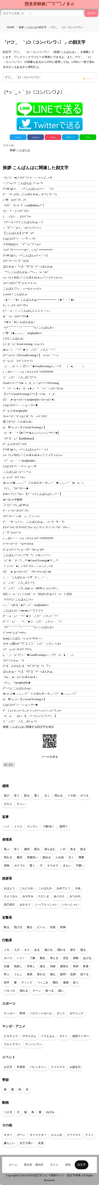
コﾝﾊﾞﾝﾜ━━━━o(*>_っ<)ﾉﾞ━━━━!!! (28, 249)
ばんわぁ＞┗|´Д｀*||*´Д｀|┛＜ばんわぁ (28, 266)
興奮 (81, 857)
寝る (83, 949)
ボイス (54, 1164)
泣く (47, 795)
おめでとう (64, 888)
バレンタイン (38, 1066)
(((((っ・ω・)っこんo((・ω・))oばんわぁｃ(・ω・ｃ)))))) (37, 593)
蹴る (29, 927)
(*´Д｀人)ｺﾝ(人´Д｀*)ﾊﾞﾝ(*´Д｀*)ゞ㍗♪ (27, 665)
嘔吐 (55, 982)
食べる (49, 990)
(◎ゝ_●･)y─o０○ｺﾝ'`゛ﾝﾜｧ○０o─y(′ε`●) (27, 571)
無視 (29, 974)
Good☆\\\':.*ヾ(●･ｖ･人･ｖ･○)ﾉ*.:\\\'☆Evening (31, 383)
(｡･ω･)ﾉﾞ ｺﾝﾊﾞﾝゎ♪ (14, 477)
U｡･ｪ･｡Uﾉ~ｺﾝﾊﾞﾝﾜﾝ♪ (15, 305)
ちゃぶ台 (56, 1134)
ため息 (60, 857)
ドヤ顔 (71, 795)
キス (27, 949)
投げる (18, 927)
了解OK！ (49, 826)
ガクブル (19, 865)
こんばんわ (45, 888)
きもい (67, 865)
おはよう (9, 888)
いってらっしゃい (46, 904)
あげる (87, 958)
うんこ (18, 974)
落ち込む (50, 849)
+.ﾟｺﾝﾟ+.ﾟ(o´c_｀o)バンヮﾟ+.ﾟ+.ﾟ (22, 227)
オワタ (84, 795)
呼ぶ (6, 974)
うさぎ (8, 1112)
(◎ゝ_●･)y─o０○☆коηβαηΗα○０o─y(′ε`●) (28, 399)
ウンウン (32, 826)
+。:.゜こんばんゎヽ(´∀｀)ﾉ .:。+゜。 (26, 577)
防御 (63, 927)
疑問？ (64, 826)
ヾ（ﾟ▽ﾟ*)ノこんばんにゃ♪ (18, 599)
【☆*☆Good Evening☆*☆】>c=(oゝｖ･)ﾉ (29, 393)
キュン (21, 803)
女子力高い (27, 1143)
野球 (22, 1013)
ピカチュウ (11, 1036)
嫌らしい (9, 1143)
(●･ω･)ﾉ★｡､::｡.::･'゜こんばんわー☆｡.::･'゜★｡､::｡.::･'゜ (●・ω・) (43, 482)
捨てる (84, 974)
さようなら (11, 896)
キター (8, 1134)
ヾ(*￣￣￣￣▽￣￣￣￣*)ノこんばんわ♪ (28, 327)
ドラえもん (48, 1036)
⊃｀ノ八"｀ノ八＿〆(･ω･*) (20, 721)
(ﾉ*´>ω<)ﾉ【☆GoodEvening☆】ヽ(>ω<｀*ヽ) (30, 355)
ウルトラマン (12, 1044)
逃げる (48, 949)
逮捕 (65, 982)
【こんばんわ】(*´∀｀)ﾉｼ (18, 233)
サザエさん (29, 1036)
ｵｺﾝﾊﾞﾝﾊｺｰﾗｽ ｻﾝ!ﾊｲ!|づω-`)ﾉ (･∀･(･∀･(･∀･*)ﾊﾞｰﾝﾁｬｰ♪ (36, 527)
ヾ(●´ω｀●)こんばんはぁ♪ (19, 321)
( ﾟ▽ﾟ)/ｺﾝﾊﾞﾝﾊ (12, 532)
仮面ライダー (80, 1036)
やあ (78, 888)
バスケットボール (41, 1013)
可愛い (80, 865)
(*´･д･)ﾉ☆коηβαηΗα (15, 410)
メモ (6, 949)
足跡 (73, 974)
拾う (76, 982)
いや (63, 849)
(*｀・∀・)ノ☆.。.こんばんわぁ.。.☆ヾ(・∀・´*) (33, 521)
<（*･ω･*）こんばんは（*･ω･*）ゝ (25, 183)
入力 (17, 949)
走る (37, 949)
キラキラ (52, 865)
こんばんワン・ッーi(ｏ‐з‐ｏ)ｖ (22, 288)
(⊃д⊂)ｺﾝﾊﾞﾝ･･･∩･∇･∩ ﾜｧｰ (19, 238)
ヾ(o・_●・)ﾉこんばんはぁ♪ (20, 677)
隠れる (61, 949)
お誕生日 (75, 1066)
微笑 (27, 849)
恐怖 (6, 865)
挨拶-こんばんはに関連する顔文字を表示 (28, 726)
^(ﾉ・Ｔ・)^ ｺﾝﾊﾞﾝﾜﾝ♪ (16, 210)
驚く (37, 795)
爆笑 (19, 857)
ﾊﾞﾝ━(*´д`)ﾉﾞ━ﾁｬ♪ (14, 632)
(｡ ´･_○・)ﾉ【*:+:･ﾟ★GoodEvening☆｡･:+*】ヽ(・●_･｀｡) (38, 654)
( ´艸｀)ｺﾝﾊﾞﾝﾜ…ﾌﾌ (14, 199)
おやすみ (28, 896)
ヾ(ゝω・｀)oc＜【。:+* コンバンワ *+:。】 (30, 715)
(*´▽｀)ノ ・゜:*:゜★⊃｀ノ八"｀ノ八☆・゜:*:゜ (34, 621)
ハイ (6, 826)
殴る (6, 927)
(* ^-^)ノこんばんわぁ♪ (17, 688)
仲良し (31, 966)
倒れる (24, 990)
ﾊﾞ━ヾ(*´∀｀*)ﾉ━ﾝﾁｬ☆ (18, 543)
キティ (63, 1036)
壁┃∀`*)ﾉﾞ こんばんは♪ (17, 421)
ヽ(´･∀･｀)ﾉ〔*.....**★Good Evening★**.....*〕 (31, 560)
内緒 (53, 966)
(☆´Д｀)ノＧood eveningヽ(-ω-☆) (23, 344)
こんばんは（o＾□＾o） (18, 471)
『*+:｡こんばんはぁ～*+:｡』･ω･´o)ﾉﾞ (26, 272)
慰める (47, 857)
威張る (64, 966)
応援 (6, 966)
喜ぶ (6, 849)
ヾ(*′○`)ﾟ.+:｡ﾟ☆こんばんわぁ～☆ (23, 222)
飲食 (86, 966)
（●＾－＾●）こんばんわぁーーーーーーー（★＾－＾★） (39, 299)
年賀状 (21, 1066)
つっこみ (42, 982)
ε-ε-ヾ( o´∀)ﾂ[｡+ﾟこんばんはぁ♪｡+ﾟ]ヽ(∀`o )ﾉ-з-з (32, 277)
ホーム (13, 1164)
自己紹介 (9, 904)
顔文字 (81, 1164)
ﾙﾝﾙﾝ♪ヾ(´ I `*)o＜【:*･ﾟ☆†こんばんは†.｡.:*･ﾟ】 (32, 493)
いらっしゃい (70, 904)
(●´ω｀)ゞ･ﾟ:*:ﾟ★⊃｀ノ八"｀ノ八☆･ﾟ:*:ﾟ (29, 349)
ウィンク (26, 982)
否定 (65, 958)
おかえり (25, 904)
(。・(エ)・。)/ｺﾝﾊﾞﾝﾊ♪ (17, 216)
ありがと (59, 896)
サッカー (9, 1013)
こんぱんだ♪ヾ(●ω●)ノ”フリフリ (23, 610)
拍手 (6, 982)
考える (54, 958)
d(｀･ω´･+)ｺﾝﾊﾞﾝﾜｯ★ (16, 316)
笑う (17, 795)
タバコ (8, 958)
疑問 (63, 974)
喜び (6, 795)
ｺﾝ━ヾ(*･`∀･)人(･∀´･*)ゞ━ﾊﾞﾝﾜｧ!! (25, 416)
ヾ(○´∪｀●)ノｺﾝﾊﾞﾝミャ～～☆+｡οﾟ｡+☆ (27, 177)
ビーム (41, 927)
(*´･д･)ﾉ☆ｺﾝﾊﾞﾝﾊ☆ (15, 444)
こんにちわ (27, 888)
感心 (53, 974)
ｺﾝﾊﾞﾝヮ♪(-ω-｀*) (13, 660)
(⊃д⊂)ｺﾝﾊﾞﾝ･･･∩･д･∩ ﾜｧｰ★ (20, 405)
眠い (61, 990)
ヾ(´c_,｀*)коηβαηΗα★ (17, 682)
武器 (53, 927)
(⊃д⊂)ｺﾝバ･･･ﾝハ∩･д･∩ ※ (19, 466)
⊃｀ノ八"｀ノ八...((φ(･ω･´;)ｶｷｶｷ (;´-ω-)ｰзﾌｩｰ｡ (30, 588)
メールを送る (49, 756)
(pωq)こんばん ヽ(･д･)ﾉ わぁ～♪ (22, 638)
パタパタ (9, 990)
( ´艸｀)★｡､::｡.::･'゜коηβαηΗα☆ (22, 333)
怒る (27, 795)
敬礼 (42, 958)
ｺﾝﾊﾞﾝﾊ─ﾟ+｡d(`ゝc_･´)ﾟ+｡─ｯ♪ (21, 516)
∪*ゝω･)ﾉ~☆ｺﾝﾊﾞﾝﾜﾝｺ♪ (17, 649)
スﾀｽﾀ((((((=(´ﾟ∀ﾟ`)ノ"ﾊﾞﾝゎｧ (22, 244)
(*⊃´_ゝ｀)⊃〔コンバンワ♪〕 (49, 78)
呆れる (41, 974)
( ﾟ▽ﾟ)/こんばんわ (13, 338)
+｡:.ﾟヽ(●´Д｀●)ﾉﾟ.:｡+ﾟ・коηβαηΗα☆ (26, 604)
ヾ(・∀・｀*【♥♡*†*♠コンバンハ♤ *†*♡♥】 (31, 432)
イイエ (18, 826)
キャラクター (38, 1134)
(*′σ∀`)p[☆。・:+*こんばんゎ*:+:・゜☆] (28, 188)
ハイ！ (21, 958)
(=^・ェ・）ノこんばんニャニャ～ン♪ (26, 310)
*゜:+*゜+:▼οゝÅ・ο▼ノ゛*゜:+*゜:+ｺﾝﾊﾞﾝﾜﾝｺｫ (33, 388)
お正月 (8, 1066)
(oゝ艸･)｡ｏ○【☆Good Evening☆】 (24, 427)
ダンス (61, 1013)
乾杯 (76, 966)
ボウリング (76, 1013)
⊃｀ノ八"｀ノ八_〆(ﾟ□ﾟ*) (19, 377)
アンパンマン (33, 1044)
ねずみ (50, 1112)
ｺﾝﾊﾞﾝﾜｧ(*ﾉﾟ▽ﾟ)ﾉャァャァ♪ (20, 283)
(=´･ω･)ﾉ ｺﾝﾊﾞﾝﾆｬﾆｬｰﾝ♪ (18, 360)
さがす (91, 13)
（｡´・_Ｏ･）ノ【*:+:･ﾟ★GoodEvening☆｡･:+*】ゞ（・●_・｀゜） (44, 366)
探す (73, 949)
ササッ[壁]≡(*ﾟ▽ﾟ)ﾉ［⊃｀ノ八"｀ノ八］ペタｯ (32, 643)
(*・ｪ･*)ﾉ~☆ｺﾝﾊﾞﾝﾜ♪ (16, 510)
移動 (76, 958)
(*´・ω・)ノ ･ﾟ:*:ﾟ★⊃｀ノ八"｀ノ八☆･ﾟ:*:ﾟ (31, 615)
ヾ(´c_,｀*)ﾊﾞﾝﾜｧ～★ (16, 488)
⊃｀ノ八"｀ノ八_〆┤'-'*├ (19, 582)
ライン (89, 1134)
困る (37, 849)
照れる (58, 795)
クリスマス (58, 1066)
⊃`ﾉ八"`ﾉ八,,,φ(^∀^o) (15, 504)
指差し (18, 966)
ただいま (43, 896)
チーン (36, 990)
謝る (42, 966)
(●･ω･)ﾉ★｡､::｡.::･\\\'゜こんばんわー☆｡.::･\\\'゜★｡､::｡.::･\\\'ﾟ (40, 693)
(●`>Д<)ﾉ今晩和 (12, 499)
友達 (41, 1143)
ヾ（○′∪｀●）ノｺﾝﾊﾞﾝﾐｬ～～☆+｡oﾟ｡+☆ (28, 566)
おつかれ (75, 896)
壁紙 (68, 1164)
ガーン (21, 1134)
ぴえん (8, 803)
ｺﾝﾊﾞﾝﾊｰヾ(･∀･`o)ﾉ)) (16, 260)
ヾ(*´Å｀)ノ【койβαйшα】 (19, 438)
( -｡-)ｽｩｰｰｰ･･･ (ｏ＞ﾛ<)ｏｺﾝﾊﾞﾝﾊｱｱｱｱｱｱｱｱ (28, 371)
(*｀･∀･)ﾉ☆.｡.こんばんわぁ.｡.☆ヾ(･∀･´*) (30, 194)
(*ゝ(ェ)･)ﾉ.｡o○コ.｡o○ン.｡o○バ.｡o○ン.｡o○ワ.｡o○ (32, 710)
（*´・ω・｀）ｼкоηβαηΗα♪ (19, 460)
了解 (32, 958)
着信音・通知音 (33, 1164)
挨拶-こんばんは (20, 150)
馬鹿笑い (32, 857)
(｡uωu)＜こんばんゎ (15, 294)
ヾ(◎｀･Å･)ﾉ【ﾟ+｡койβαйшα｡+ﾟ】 (24, 205)
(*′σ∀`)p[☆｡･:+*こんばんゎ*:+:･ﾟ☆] (25, 255)
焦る (73, 849)
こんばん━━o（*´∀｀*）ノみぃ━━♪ (26, 555)
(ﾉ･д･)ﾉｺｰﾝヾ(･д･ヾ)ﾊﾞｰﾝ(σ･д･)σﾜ (23, 549)
